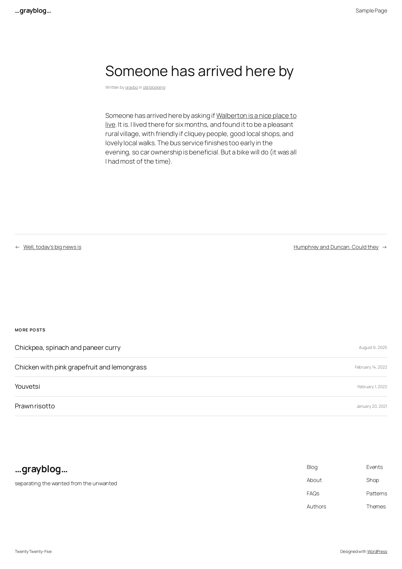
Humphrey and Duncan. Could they (336, 246)
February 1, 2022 (372, 386)
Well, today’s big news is (52, 246)
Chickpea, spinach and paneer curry (68, 347)
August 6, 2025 (373, 347)
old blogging (154, 87)
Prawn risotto (35, 406)
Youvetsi (27, 386)
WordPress (377, 551)
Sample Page (371, 10)
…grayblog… (33, 10)
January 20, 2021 (372, 406)
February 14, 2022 (371, 367)
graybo (131, 87)
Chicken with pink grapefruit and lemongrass (81, 367)
